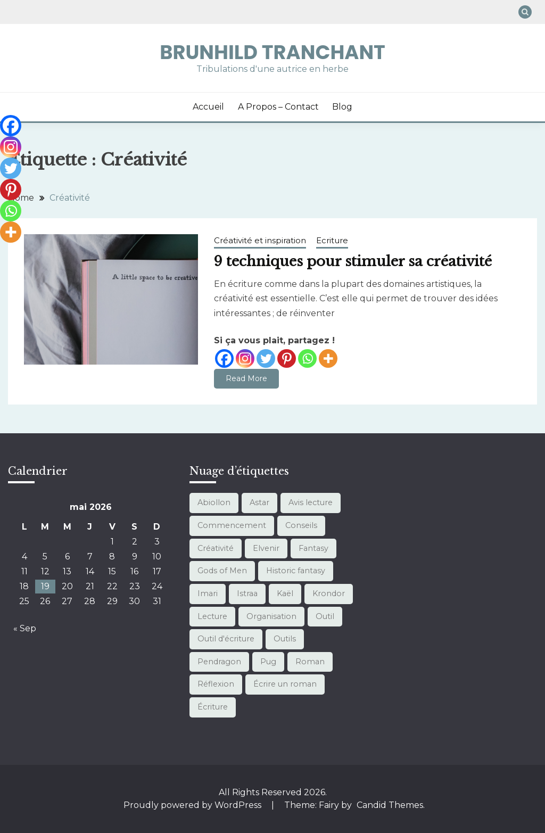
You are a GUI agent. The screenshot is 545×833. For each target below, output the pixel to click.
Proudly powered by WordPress (193, 805)
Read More (246, 378)
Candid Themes (390, 805)
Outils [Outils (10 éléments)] (285, 639)
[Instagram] (245, 358)
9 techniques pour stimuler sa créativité (353, 261)
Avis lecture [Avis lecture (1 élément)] (310, 502)
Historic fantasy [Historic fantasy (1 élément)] (295, 570)
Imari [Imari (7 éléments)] (207, 593)
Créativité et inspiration (260, 240)
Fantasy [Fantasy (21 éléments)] (313, 548)
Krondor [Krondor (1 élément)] (328, 593)
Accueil (208, 107)
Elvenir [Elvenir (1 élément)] (266, 548)
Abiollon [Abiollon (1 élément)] (213, 502)
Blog (342, 107)
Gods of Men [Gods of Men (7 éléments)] (222, 570)
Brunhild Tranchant (272, 52)
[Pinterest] (286, 358)
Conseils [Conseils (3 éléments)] (301, 525)
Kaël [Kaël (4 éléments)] (285, 593)
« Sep (24, 628)
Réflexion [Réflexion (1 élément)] (215, 684)
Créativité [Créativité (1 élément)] (215, 548)
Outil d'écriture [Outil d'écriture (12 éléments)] (225, 639)
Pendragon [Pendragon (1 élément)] (219, 661)
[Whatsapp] (307, 358)
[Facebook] (224, 358)
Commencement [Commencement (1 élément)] (231, 525)
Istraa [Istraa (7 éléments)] (247, 593)
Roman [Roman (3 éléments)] (310, 661)
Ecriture (332, 240)
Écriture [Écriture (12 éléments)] (212, 707)
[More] (328, 358)
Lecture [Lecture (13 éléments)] (212, 616)
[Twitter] (266, 358)
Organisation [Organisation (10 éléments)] (271, 616)
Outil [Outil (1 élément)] (325, 616)
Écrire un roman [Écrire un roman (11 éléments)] (285, 684)
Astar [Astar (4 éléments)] (259, 502)
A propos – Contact (278, 107)
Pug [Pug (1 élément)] (268, 661)
